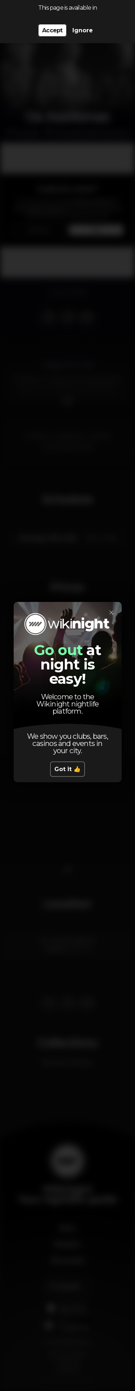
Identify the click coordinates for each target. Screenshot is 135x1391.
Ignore (82, 30)
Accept (52, 30)
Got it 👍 (67, 769)
